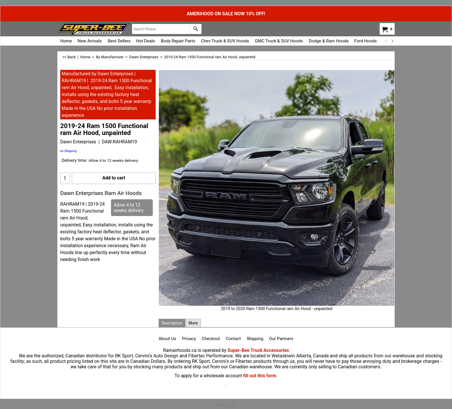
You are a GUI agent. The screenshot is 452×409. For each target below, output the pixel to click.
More (193, 323)
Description (172, 323)
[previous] (386, 41)
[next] (392, 41)
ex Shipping (68, 151)
